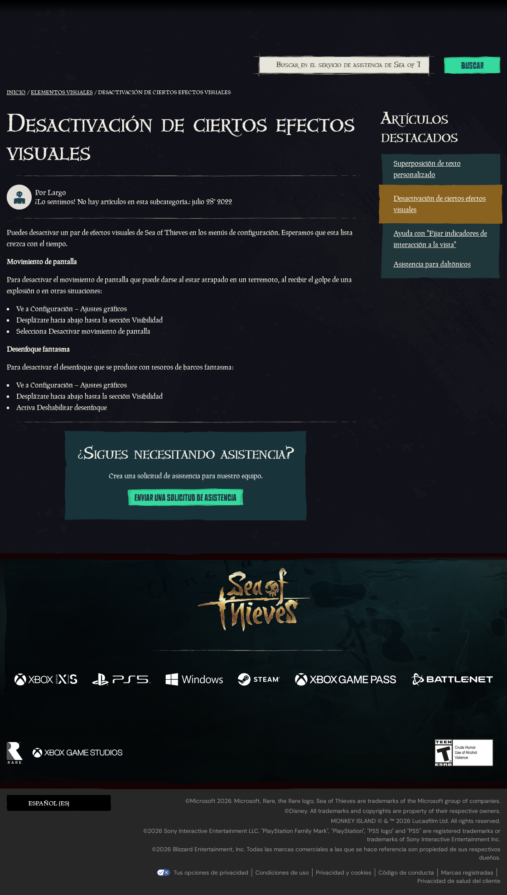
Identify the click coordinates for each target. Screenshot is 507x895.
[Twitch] (215, 715)
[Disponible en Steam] (259, 680)
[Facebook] (170, 714)
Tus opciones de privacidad (211, 872)
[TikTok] (310, 715)
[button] (59, 802)
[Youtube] (251, 715)
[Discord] (287, 716)
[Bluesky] (334, 716)
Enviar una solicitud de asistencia (185, 498)
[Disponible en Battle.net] (452, 680)
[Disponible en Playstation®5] (121, 680)
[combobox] (344, 65)
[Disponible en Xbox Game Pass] (345, 680)
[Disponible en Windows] (194, 680)
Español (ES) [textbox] (48, 803)
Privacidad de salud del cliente (458, 881)
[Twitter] (191, 714)
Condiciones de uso (282, 872)
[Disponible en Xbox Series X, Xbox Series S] (45, 680)
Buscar (472, 66)
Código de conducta (406, 872)
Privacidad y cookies (343, 872)
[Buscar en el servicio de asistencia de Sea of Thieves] (344, 65)
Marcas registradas (467, 872)
